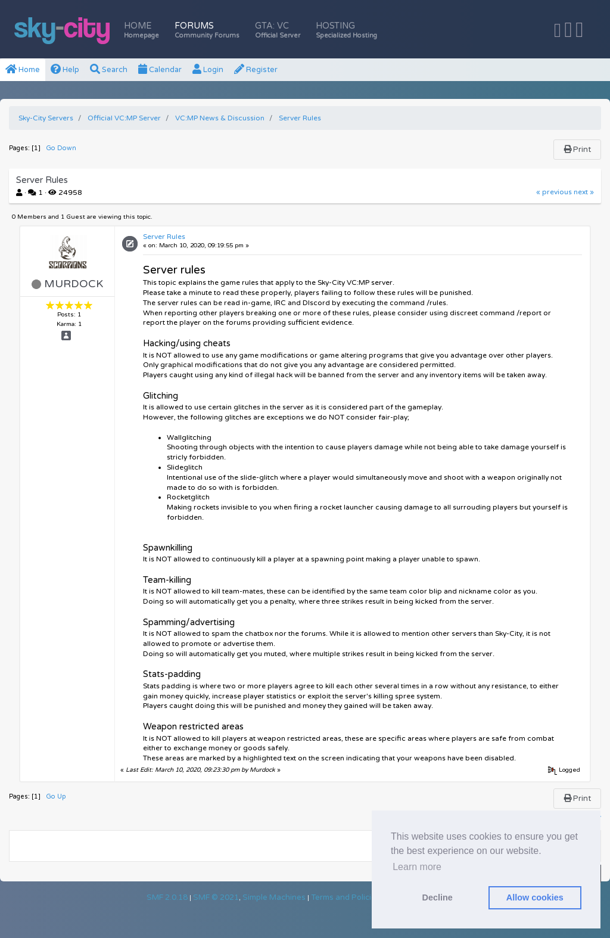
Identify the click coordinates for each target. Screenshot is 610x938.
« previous (554, 192)
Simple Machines (274, 897)
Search (108, 69)
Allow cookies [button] (535, 897)
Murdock (73, 283)
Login (207, 69)
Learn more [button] (417, 867)
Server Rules (164, 236)
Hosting (346, 30)
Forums (207, 30)
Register (256, 69)
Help (65, 69)
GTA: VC (277, 30)
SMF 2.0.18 (167, 897)
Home (141, 30)
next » (584, 192)
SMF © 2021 (216, 897)
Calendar (160, 69)
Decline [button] (437, 897)
